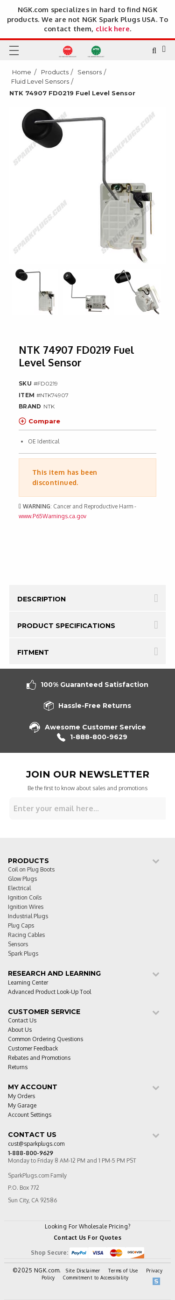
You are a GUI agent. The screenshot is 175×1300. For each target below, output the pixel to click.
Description (41, 599)
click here (113, 28)
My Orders (21, 1096)
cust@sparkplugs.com (36, 1144)
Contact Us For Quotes (88, 1237)
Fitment (33, 652)
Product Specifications (66, 625)
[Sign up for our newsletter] (87, 808)
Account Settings (29, 1115)
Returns (18, 1067)
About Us (20, 1030)
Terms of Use (123, 1270)
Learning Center (28, 983)
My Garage (22, 1106)
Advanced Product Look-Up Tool (49, 992)
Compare (39, 421)
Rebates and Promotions (39, 1058)
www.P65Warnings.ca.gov (52, 516)
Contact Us (22, 1021)
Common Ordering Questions (45, 1039)
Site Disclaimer (83, 1270)
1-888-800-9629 (92, 737)
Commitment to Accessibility (96, 1277)
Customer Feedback (33, 1049)
